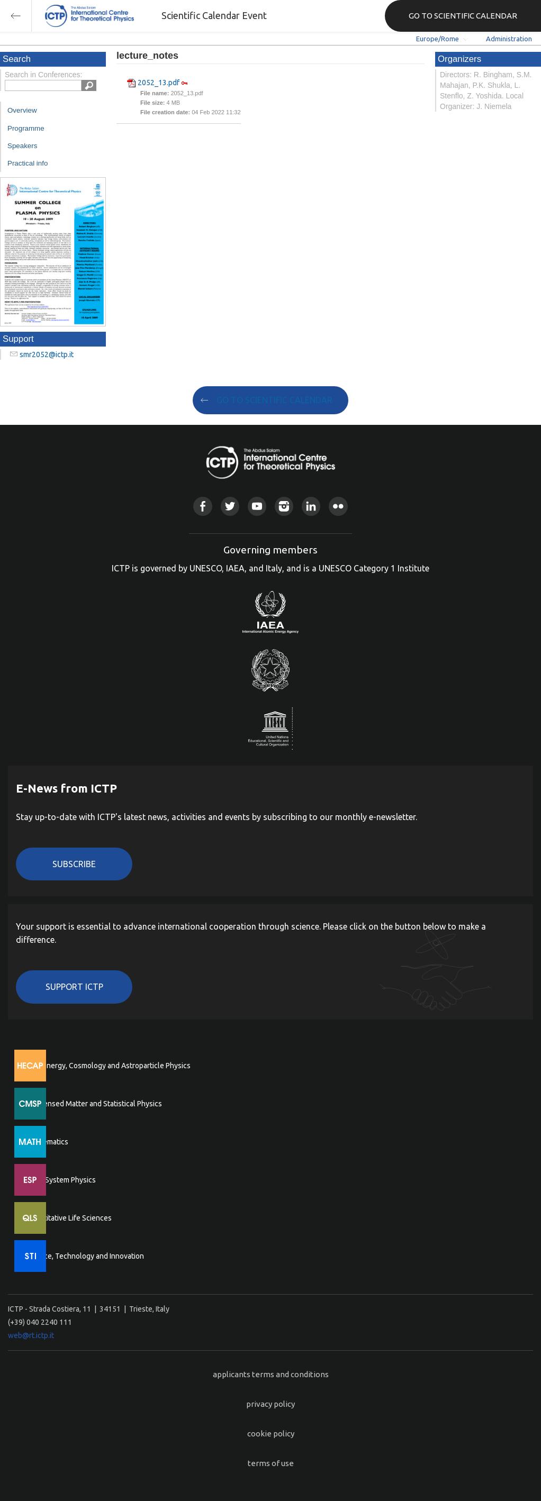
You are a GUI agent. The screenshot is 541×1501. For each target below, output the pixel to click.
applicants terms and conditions (271, 1374)
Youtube (257, 506)
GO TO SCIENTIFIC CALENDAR (463, 15)
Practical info (27, 163)
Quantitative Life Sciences (69, 1218)
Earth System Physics (61, 1180)
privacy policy (270, 1403)
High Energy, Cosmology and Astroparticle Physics (108, 1065)
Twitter (230, 506)
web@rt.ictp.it (31, 1335)
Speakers (22, 146)
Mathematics (47, 1142)
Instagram (284, 506)
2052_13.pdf (158, 82)
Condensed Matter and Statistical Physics (94, 1103)
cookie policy (270, 1433)
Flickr (338, 506)
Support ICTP (74, 986)
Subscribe (74, 864)
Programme (25, 128)
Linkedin (311, 506)
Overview (22, 110)
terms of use (271, 1463)
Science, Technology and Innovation (85, 1256)
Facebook (202, 506)
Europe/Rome (437, 38)
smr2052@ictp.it (47, 354)
